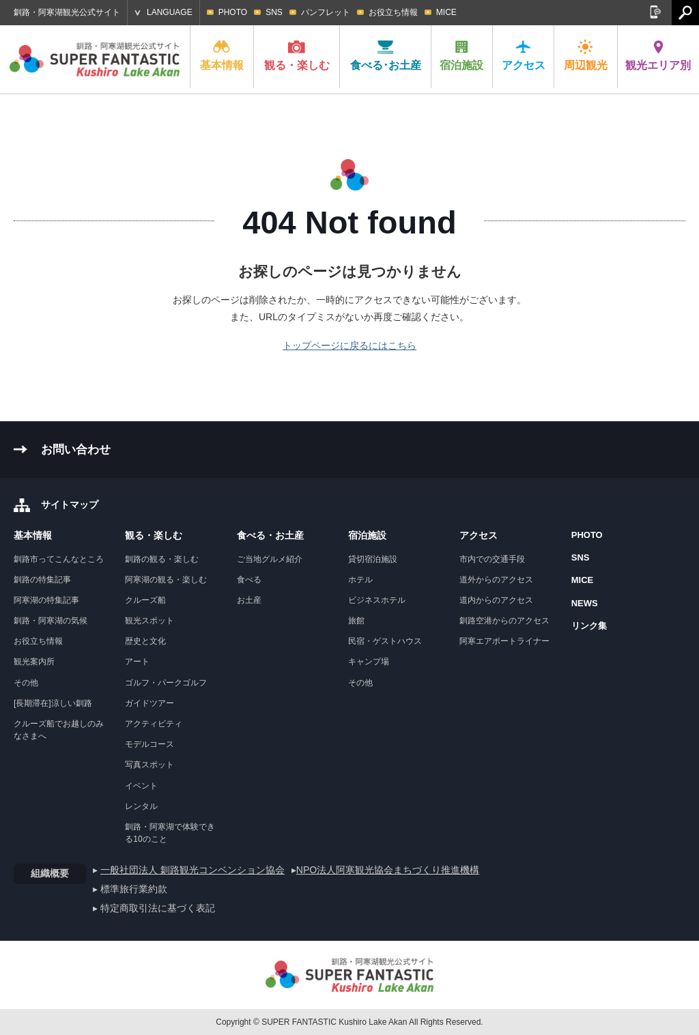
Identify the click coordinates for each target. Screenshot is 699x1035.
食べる (249, 579)
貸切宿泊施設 (372, 559)
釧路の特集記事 (42, 579)
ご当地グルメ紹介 (269, 559)
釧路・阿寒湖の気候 (50, 620)
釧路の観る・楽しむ (162, 559)
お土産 (249, 600)
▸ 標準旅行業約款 (130, 888)
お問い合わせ (76, 449)
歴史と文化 (145, 641)
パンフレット (325, 12)
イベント (141, 786)
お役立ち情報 (393, 12)
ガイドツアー (149, 703)
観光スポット (149, 620)
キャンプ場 (368, 661)
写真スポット (149, 764)
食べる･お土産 (385, 55)
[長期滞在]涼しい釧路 (53, 703)
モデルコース (149, 744)
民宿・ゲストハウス (385, 641)
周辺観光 (586, 55)
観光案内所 (34, 661)
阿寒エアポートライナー (504, 641)
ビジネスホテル (376, 600)
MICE (446, 12)
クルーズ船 (145, 600)
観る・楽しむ (297, 55)
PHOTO (232, 12)
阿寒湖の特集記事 (46, 600)
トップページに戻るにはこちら (349, 345)
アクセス (523, 55)
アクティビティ (153, 723)
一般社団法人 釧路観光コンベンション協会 (192, 869)
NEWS (584, 603)
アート (137, 661)
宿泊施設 (461, 55)
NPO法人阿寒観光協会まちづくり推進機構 (387, 869)
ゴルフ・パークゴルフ (166, 682)
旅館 (356, 620)
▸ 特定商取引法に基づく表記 (154, 908)
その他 (26, 682)
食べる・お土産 (270, 535)
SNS (274, 12)
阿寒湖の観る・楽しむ (166, 579)
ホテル (360, 579)
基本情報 (222, 55)
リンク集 (589, 626)
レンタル (141, 806)
